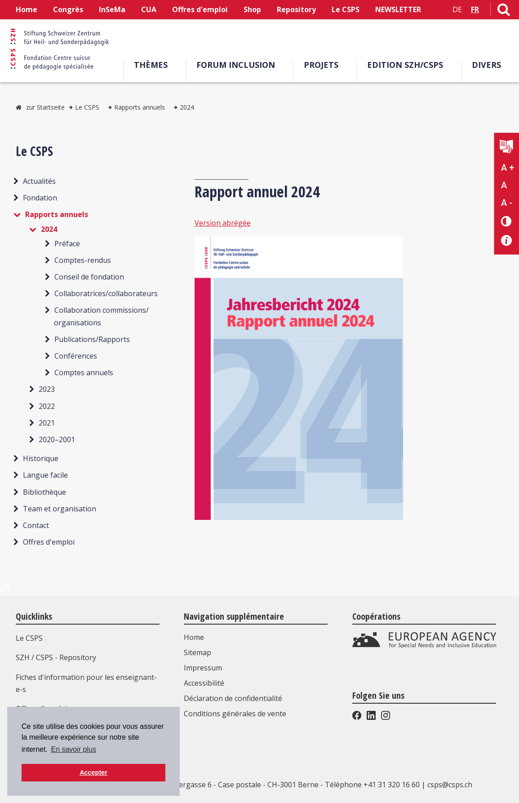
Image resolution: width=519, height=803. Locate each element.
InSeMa (112, 9)
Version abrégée (223, 223)
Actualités (39, 181)
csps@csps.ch (449, 785)
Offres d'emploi (200, 9)
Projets (321, 64)
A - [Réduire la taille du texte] (506, 202)
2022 (47, 406)
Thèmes (151, 64)
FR (475, 9)
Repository (296, 9)
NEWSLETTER (398, 9)
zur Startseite (45, 107)
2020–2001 (57, 439)
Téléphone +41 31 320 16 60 (372, 785)
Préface (67, 243)
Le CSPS (345, 9)
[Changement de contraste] (506, 221)
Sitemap (197, 652)
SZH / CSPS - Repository (56, 657)
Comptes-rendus (82, 260)
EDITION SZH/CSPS (405, 64)
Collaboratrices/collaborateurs (106, 293)
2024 (187, 107)
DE (457, 9)
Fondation (40, 198)
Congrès (68, 9)
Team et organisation (59, 509)
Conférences (75, 356)
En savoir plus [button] (73, 749)
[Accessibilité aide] (506, 240)
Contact (36, 525)
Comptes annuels (83, 372)
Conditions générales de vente (235, 714)
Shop (252, 9)
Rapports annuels (139, 107)
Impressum (203, 668)
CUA (148, 9)
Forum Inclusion (235, 64)
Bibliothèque (44, 492)
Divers (486, 64)
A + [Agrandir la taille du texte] (507, 167)
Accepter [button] (93, 772)
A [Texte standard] (504, 185)
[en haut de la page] (6, 590)
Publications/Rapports (92, 339)
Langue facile (45, 475)
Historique (40, 458)
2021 (47, 423)
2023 (47, 389)
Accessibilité (204, 683)
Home (26, 9)
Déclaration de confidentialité (233, 698)
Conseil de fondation (89, 277)
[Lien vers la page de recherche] (503, 11)
